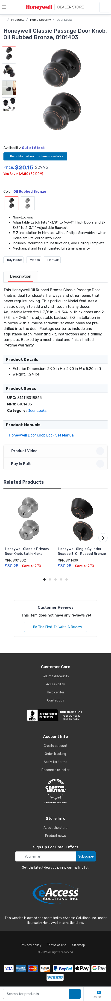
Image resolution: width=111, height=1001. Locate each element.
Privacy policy (31, 945)
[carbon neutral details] (55, 791)
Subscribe (86, 856)
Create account (55, 746)
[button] (62, 91)
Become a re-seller (55, 770)
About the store (55, 828)
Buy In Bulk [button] (56, 464)
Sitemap (78, 945)
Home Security (40, 19)
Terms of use (57, 945)
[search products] (75, 994)
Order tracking (55, 754)
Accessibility (55, 684)
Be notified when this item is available (35, 156)
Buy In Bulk (13, 260)
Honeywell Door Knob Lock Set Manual (41, 435)
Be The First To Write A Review (55, 627)
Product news (55, 836)
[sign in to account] (104, 7)
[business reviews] (55, 715)
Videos (33, 260)
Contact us (55, 700)
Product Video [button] (56, 451)
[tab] (20, 277)
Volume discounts (55, 676)
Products (17, 19)
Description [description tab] (20, 276)
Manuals (52, 260)
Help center (55, 692)
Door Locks (65, 19)
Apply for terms (55, 762)
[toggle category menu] (4, 7)
